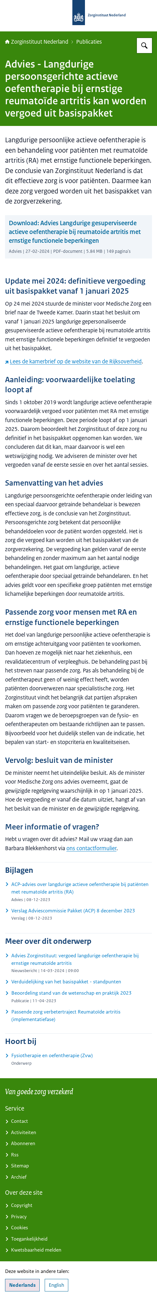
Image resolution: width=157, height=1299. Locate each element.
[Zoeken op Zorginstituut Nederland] (144, 45)
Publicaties (89, 41)
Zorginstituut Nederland (36, 41)
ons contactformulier (91, 848)
